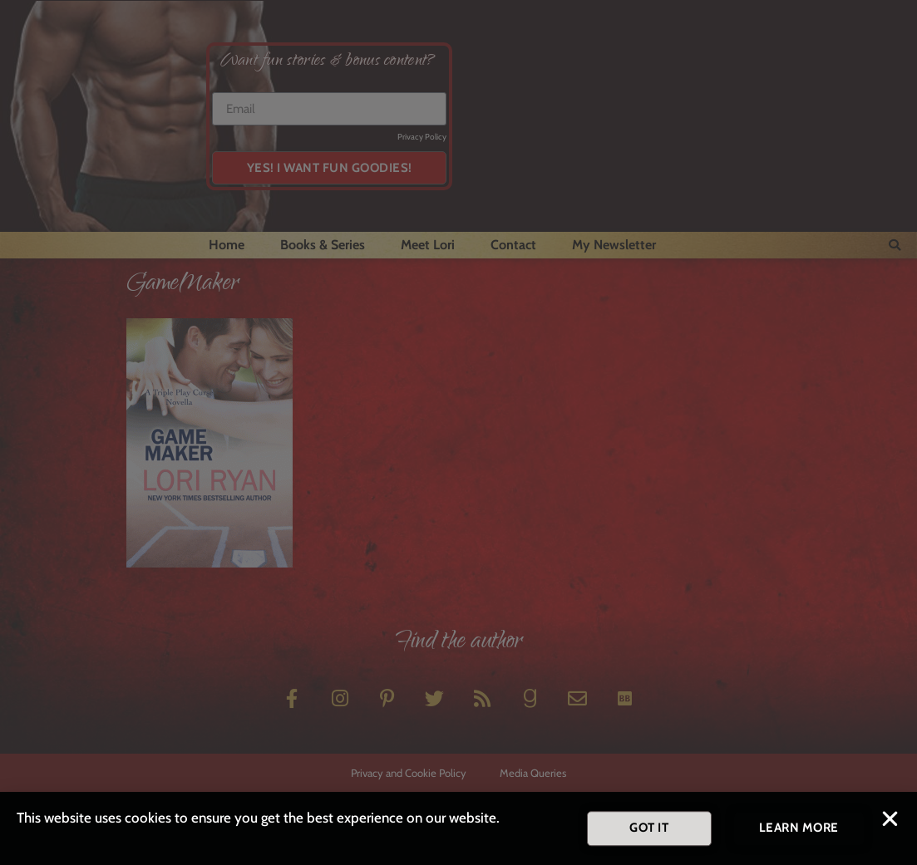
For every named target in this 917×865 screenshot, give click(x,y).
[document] (458, 432)
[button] (890, 821)
